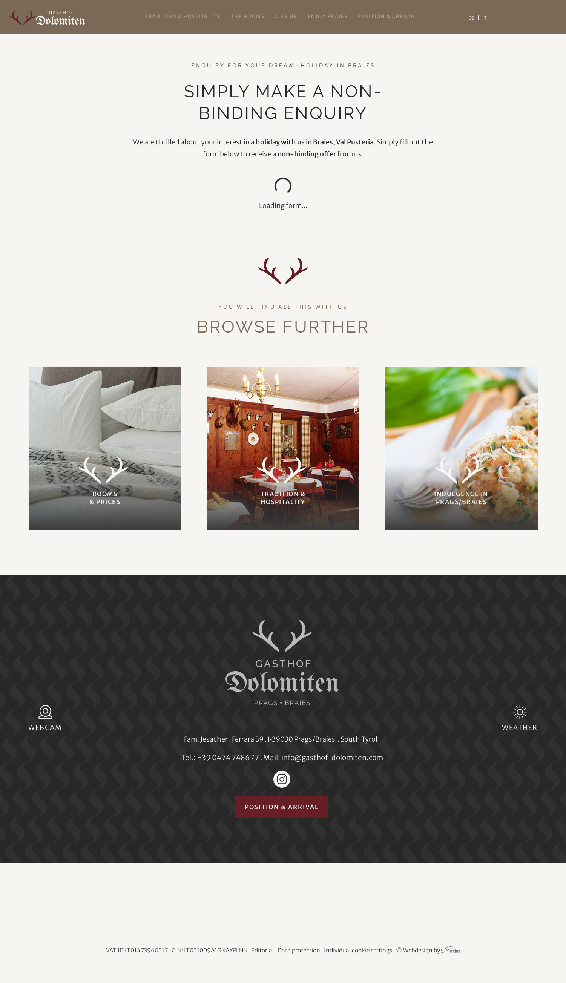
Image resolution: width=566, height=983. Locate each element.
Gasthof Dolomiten (47, 18)
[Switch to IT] (484, 18)
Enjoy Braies (328, 16)
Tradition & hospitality (183, 16)
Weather (520, 727)
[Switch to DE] (473, 18)
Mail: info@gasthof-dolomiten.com (323, 757)
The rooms (248, 16)
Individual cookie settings (358, 950)
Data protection (299, 950)
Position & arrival (387, 16)
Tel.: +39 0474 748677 (220, 757)
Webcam (45, 727)
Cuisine (286, 16)
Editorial (262, 950)
